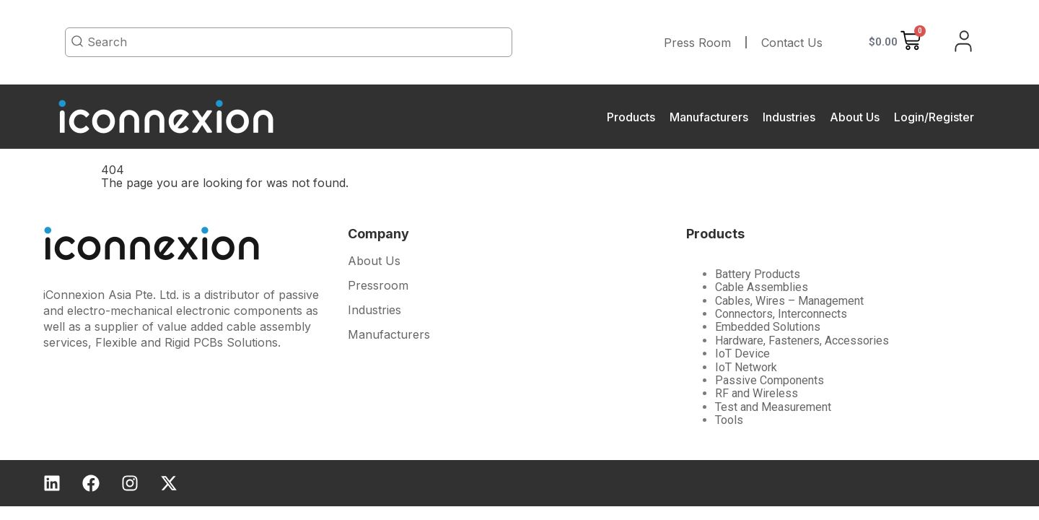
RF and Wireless (756, 393)
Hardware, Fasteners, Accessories (802, 340)
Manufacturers (709, 117)
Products (631, 117)
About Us (855, 117)
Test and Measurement (773, 407)
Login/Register (934, 117)
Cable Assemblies (761, 287)
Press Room (697, 42)
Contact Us (792, 42)
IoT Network (746, 367)
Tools (729, 420)
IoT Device (742, 353)
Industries (789, 117)
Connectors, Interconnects (781, 314)
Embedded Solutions (767, 327)
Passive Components (769, 380)
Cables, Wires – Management (789, 301)
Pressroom (378, 286)
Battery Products (757, 274)
